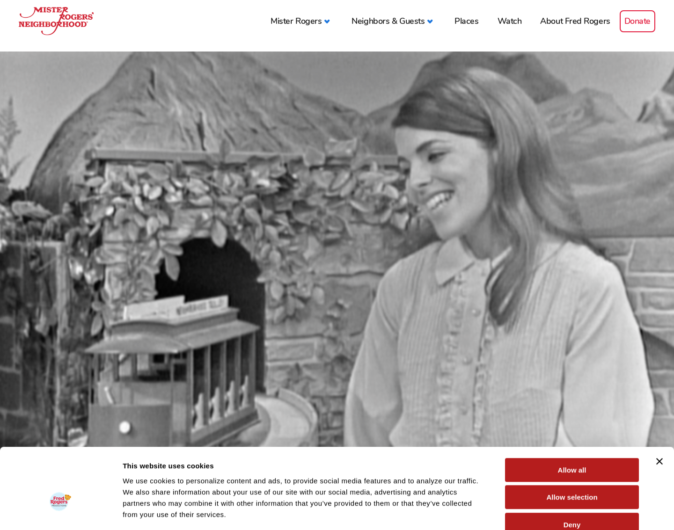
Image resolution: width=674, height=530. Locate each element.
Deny (572, 470)
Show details (491, 511)
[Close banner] (659, 407)
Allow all (572, 416)
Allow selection (571, 443)
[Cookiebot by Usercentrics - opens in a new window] (61, 512)
